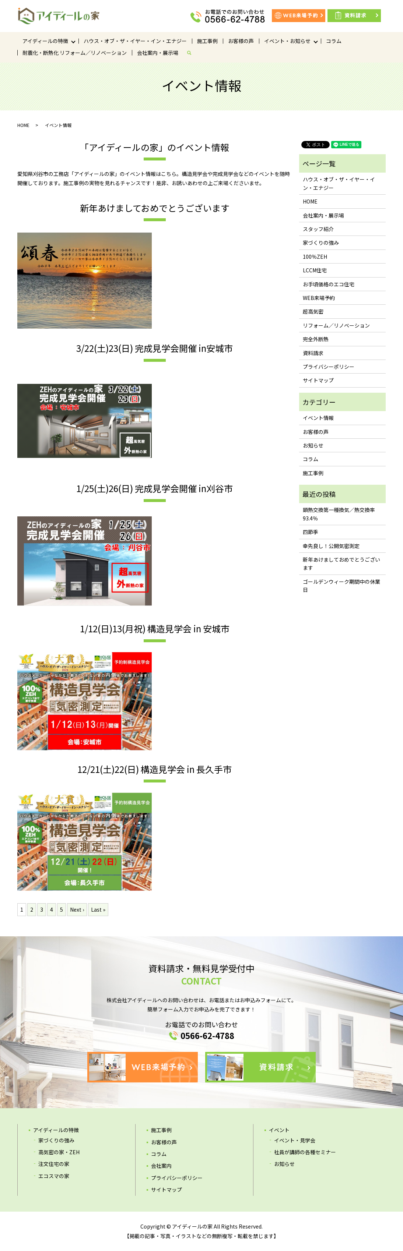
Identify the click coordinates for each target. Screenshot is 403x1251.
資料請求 (313, 353)
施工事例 (207, 41)
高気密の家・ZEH (59, 1152)
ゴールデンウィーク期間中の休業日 (341, 585)
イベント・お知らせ (287, 41)
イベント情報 (318, 417)
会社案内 (161, 1165)
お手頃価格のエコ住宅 (328, 284)
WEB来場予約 (319, 297)
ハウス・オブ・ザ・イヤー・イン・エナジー (135, 41)
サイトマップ (318, 380)
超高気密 (313, 311)
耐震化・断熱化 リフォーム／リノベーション (74, 52)
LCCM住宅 (315, 270)
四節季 (310, 532)
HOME (23, 125)
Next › (77, 909)
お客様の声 (241, 41)
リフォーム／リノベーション (336, 325)
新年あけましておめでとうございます (341, 563)
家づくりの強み (321, 242)
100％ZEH (315, 256)
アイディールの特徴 (45, 41)
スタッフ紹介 (318, 229)
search (192, 52)
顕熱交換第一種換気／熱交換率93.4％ (339, 514)
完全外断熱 (316, 339)
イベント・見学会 (294, 1140)
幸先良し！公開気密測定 (331, 545)
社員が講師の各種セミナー (305, 1152)
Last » (98, 909)
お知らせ (313, 445)
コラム (333, 41)
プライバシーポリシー (328, 366)
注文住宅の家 (53, 1163)
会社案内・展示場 (157, 52)
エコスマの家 (53, 1176)
